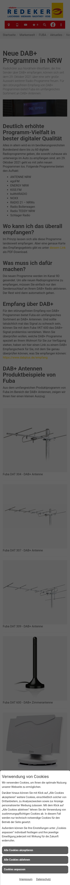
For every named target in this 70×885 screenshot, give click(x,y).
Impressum (25, 879)
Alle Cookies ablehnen (17, 859)
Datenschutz (43, 879)
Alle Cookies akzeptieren (18, 850)
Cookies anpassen (14, 869)
